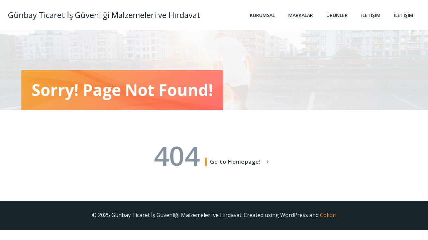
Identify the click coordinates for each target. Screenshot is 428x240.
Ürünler (337, 15)
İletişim (371, 15)
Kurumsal (262, 15)
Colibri (328, 215)
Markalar (300, 15)
